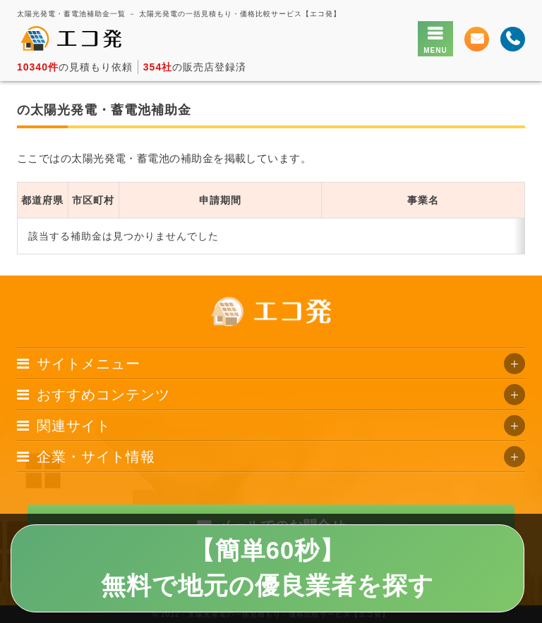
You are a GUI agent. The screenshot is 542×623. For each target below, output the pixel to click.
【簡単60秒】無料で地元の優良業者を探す (267, 567)
